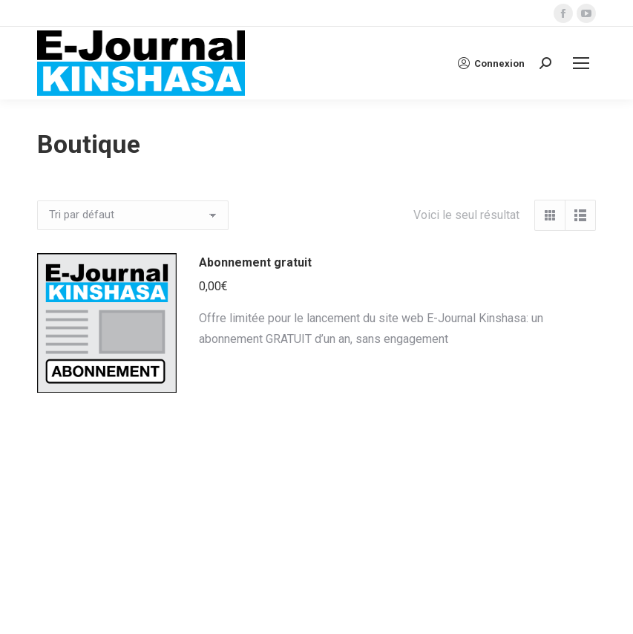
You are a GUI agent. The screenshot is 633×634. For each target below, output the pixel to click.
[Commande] (133, 215)
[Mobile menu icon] (581, 63)
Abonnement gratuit (255, 262)
